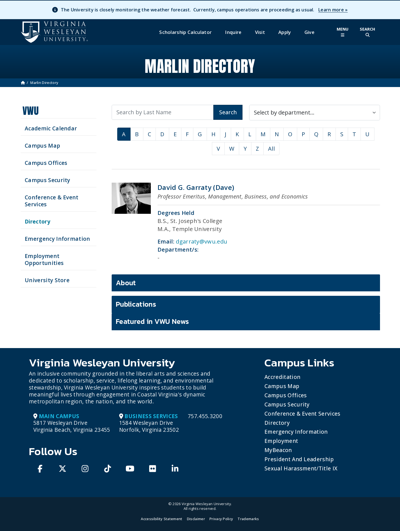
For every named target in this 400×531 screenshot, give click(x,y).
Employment (281, 441)
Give (309, 32)
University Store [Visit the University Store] (47, 280)
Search (228, 112)
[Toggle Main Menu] (342, 32)
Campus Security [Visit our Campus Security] (47, 180)
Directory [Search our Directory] (37, 221)
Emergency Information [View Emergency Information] (57, 238)
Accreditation (282, 377)
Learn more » (333, 10)
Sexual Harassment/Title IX (301, 468)
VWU (30, 111)
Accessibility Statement (161, 518)
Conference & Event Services (302, 413)
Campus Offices (285, 395)
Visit (260, 32)
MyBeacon (278, 450)
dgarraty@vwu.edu (201, 241)
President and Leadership (299, 459)
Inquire (233, 32)
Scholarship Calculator (185, 32)
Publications (136, 304)
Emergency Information (296, 431)
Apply (284, 32)
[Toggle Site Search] (367, 32)
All (271, 148)
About (126, 282)
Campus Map (281, 386)
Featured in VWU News (152, 321)
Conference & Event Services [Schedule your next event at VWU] (52, 200)
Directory (277, 422)
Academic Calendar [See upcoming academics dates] (51, 128)
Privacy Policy (221, 518)
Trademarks (248, 518)
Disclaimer (196, 518)
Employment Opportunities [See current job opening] (44, 259)
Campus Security (287, 404)
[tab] (246, 283)
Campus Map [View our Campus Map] (42, 145)
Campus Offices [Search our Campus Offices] (46, 163)
